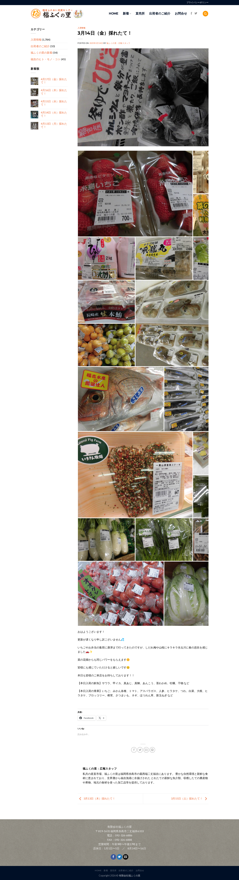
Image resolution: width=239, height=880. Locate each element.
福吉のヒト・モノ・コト (45, 59)
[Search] (205, 13)
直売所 (140, 13)
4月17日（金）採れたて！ (54, 80)
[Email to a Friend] (146, 750)
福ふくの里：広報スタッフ (118, 43)
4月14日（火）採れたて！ (54, 114)
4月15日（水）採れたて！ (54, 103)
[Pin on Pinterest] (152, 750)
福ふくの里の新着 (41, 52)
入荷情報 (36, 39)
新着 (127, 13)
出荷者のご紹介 (159, 13)
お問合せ (181, 13)
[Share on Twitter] (140, 750)
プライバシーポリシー (197, 2)
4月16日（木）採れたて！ (54, 92)
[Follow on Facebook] (191, 13)
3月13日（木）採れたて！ (96, 798)
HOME (113, 13)
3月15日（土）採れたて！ (190, 798)
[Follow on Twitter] (195, 13)
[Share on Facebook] (134, 750)
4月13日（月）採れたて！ (54, 125)
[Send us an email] (125, 857)
